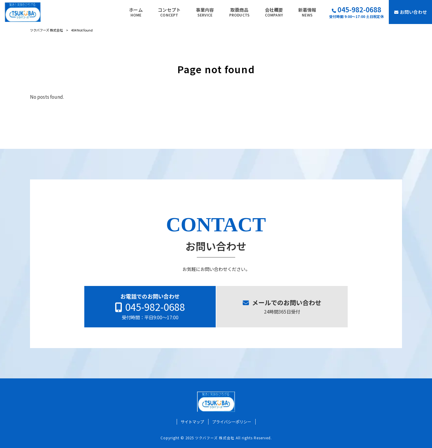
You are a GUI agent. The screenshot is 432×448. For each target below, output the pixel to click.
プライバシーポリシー (231, 422)
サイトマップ (192, 422)
